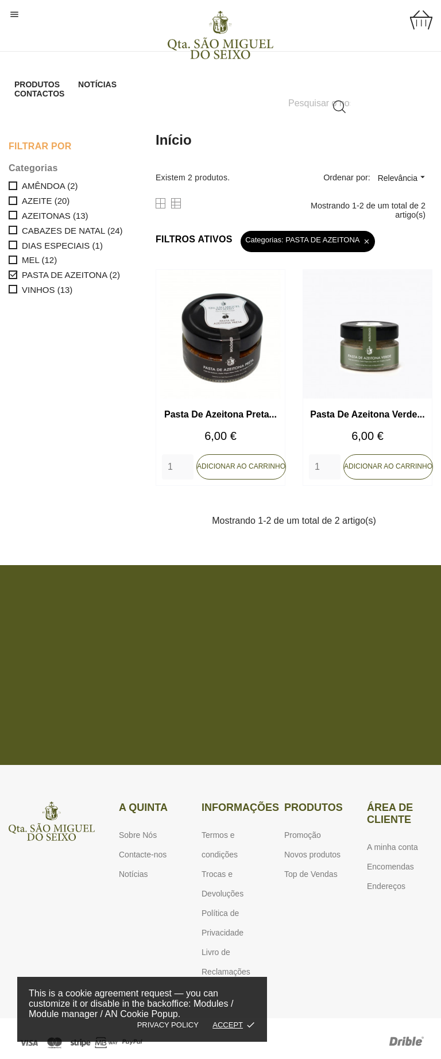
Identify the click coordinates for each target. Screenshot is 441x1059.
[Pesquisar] (319, 103)
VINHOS (47, 290)
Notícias (97, 84)
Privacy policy (168, 1025)
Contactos (39, 93)
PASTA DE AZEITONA (71, 275)
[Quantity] (178, 467)
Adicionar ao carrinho (241, 466)
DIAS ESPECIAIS (62, 245)
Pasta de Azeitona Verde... (367, 414)
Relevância (403, 177)
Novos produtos (312, 854)
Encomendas (390, 866)
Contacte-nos (143, 854)
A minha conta (392, 847)
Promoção (302, 835)
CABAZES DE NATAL (72, 230)
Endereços (386, 886)
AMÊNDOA (50, 186)
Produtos (37, 84)
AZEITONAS (55, 216)
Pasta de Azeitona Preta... (220, 414)
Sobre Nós (138, 835)
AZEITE (45, 201)
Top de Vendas (311, 874)
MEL (39, 260)
